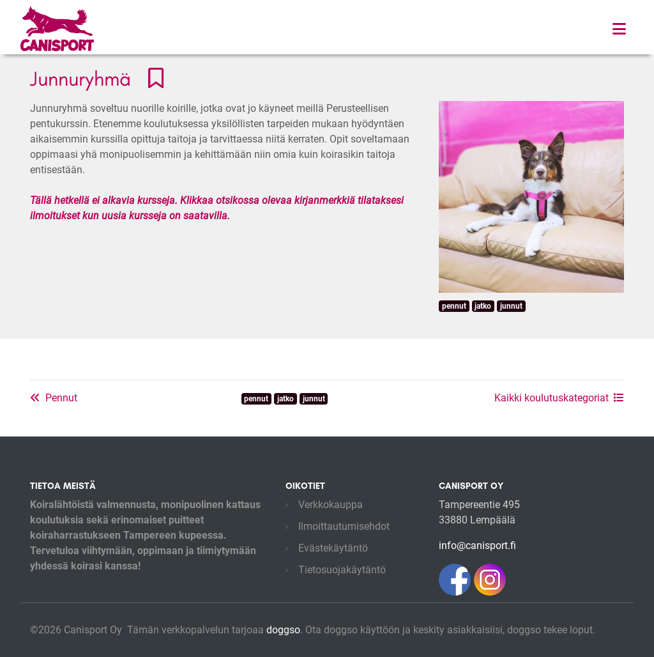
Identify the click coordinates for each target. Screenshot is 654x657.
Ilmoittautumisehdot (344, 526)
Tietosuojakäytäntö (342, 570)
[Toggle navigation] (619, 29)
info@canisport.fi (477, 545)
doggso (283, 630)
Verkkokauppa (330, 505)
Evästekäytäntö (333, 548)
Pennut (53, 398)
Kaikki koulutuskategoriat (559, 398)
